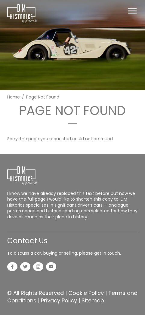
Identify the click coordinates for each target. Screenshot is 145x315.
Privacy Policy (59, 300)
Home (13, 97)
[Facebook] (12, 267)
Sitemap (93, 300)
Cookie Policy (86, 293)
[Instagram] (38, 267)
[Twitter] (25, 267)
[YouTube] (51, 267)
